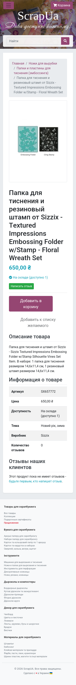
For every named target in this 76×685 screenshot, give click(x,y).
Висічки (8, 630)
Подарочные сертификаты (17, 519)
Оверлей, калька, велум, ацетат (20, 549)
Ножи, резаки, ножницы (16, 575)
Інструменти (11, 555)
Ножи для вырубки (43, 63)
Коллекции (9, 516)
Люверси (8, 620)
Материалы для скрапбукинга (22, 637)
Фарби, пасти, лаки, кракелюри (20, 653)
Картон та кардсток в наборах (19, 545)
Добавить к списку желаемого (38, 322)
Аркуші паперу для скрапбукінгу (20, 536)
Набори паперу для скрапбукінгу (20, 539)
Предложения (11, 523)
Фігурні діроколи (12, 597)
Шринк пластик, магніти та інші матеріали (25, 656)
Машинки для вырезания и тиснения (23, 562)
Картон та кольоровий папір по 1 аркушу (25, 542)
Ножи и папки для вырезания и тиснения (25, 565)
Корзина (61, 5)
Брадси (8, 627)
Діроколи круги (12, 601)
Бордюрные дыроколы (16, 588)
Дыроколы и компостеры (19, 581)
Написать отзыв (21, 286)
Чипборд (8, 614)
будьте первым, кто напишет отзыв (35, 481)
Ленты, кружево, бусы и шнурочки (21, 624)
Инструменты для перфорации (20, 568)
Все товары (10, 513)
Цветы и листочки (13, 617)
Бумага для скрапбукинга (19, 529)
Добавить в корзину (31, 303)
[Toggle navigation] (8, 5)
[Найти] (34, 41)
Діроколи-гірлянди (13, 594)
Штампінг (9, 643)
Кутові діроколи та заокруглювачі (21, 591)
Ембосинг (9, 647)
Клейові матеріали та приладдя (20, 650)
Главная (18, 63)
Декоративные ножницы (16, 572)
